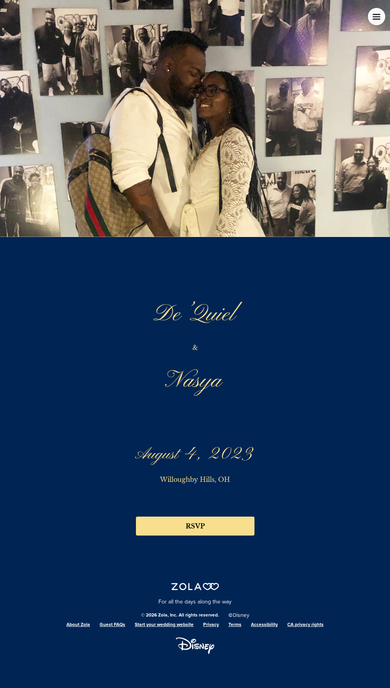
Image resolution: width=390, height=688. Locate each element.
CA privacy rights (305, 624)
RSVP (195, 526)
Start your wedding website (164, 624)
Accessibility (264, 624)
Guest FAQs (112, 624)
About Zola (78, 624)
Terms (234, 624)
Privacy (211, 624)
